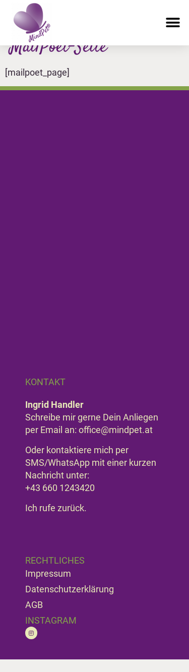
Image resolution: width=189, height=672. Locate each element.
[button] (172, 23)
